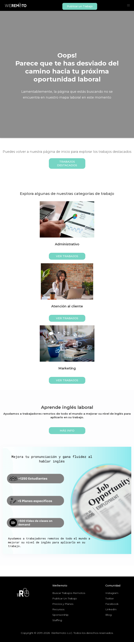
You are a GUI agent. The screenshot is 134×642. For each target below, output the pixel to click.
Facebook (112, 604)
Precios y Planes (62, 604)
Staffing (57, 620)
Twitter (109, 598)
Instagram (111, 593)
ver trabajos (67, 256)
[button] (128, 5)
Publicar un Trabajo (80, 6)
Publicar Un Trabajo (64, 598)
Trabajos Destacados (67, 163)
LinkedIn (110, 609)
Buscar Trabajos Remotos (68, 593)
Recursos (58, 609)
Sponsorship (60, 614)
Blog (108, 614)
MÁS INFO (67, 430)
